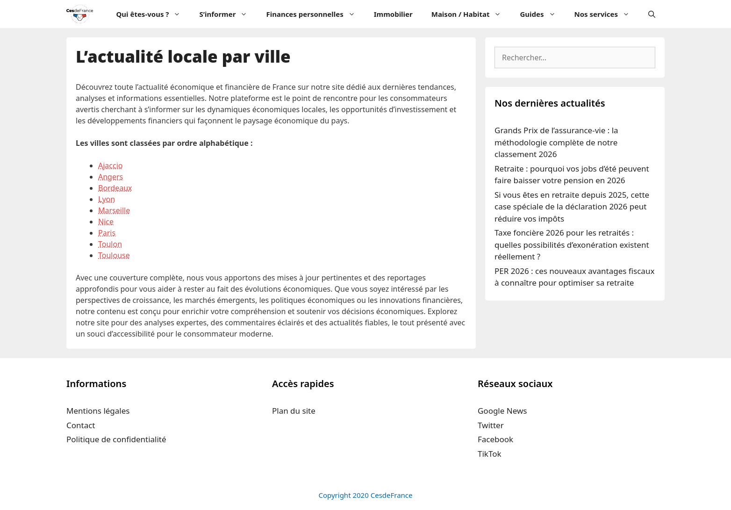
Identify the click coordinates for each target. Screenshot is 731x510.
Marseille (114, 210)
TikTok (490, 453)
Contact (80, 425)
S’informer (228, 14)
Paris (106, 233)
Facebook (495, 439)
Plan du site (293, 410)
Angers (110, 177)
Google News (502, 410)
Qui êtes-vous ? (153, 14)
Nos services (606, 14)
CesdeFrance (392, 495)
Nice (106, 221)
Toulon (110, 244)
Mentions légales (97, 410)
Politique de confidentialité (116, 439)
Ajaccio (110, 165)
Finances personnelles (315, 14)
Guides (542, 14)
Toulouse (114, 255)
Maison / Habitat (471, 14)
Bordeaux (115, 188)
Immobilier (393, 14)
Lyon (106, 199)
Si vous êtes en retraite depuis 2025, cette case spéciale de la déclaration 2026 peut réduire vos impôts (571, 206)
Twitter (491, 425)
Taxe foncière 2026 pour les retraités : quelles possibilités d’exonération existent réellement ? (571, 244)
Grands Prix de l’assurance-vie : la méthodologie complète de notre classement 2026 (556, 142)
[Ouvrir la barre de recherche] (652, 14)
